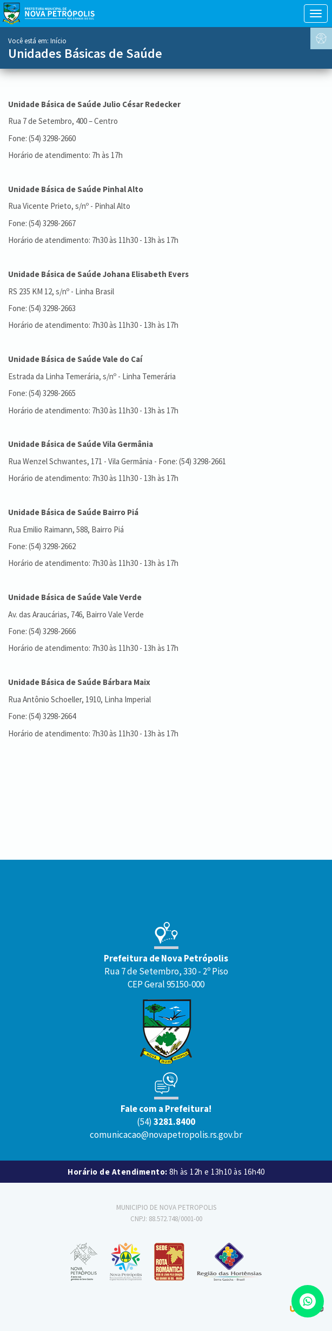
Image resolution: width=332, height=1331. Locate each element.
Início (58, 40)
